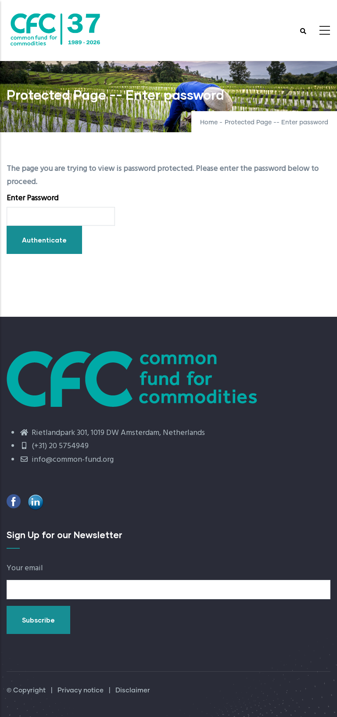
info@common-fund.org (67, 459)
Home (209, 123)
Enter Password (32, 198)
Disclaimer (132, 690)
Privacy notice (80, 690)
